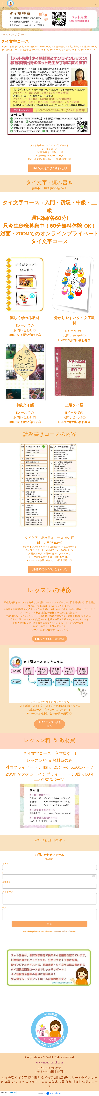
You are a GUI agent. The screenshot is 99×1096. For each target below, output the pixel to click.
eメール (6, 872)
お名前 (5, 863)
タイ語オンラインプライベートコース (80, 49)
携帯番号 (6, 882)
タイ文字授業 (71, 46)
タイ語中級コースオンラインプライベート (40, 49)
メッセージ (7, 891)
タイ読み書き (57, 46)
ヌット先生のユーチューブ (37, 46)
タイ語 (10, 46)
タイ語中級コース (10, 49)
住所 (4, 907)
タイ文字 (19, 46)
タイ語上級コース (87, 46)
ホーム (4, 34)
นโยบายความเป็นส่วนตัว (63, 931)
